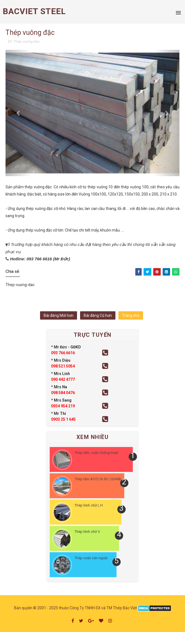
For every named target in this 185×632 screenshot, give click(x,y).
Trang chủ (130, 315)
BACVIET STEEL (34, 11)
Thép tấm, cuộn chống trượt (96, 453)
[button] (19, 113)
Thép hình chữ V (87, 532)
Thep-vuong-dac (27, 41)
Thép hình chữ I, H (89, 505)
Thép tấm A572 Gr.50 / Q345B (98, 479)
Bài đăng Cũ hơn (98, 315)
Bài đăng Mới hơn (58, 315)
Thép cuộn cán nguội (91, 558)
